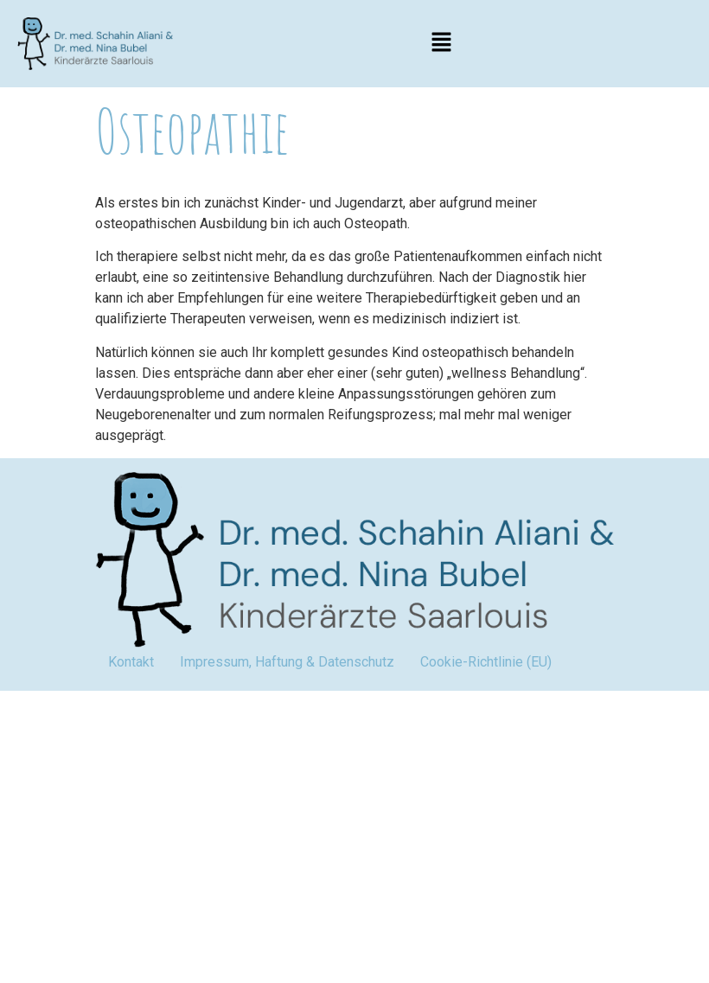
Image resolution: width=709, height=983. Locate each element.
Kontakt (131, 662)
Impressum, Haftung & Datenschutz (287, 662)
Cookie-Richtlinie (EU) (486, 662)
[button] (441, 43)
